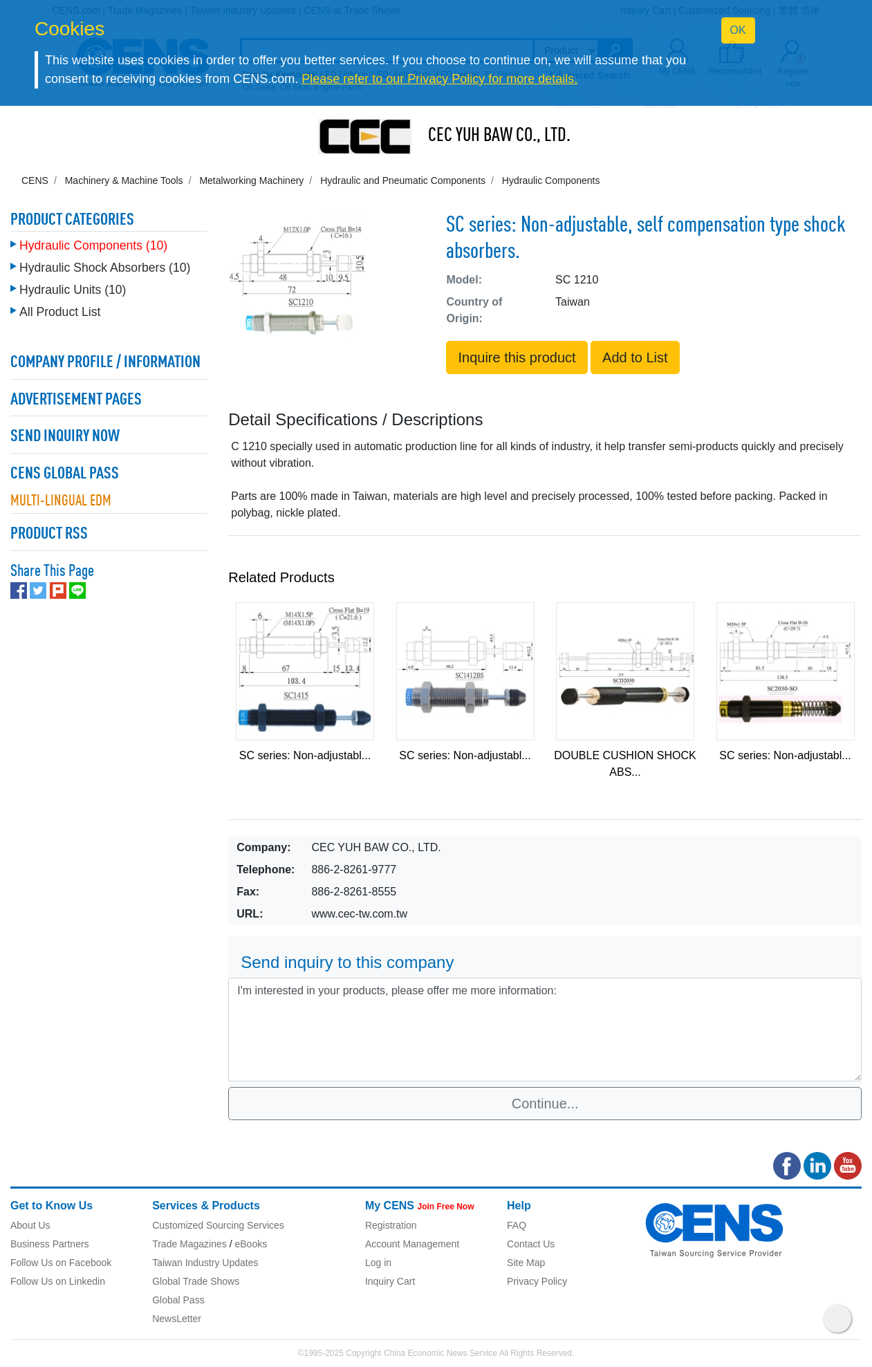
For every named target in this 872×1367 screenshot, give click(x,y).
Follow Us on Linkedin (57, 1281)
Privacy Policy (537, 1281)
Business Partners (49, 1243)
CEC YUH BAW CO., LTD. (499, 136)
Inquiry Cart (390, 1281)
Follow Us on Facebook (60, 1262)
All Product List (59, 308)
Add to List (635, 357)
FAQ (516, 1225)
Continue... (545, 1103)
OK (738, 30)
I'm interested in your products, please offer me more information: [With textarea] (545, 1029)
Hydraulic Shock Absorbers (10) (104, 264)
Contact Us (531, 1243)
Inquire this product (516, 357)
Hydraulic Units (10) (72, 286)
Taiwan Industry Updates (205, 1262)
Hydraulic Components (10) (93, 242)
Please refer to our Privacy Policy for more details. (439, 79)
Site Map (526, 1262)
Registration (391, 1225)
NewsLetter (176, 1318)
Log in (378, 1262)
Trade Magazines (189, 1243)
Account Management (412, 1243)
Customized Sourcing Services (218, 1225)
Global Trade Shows (195, 1281)
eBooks (250, 1243)
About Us (30, 1225)
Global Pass (178, 1299)
